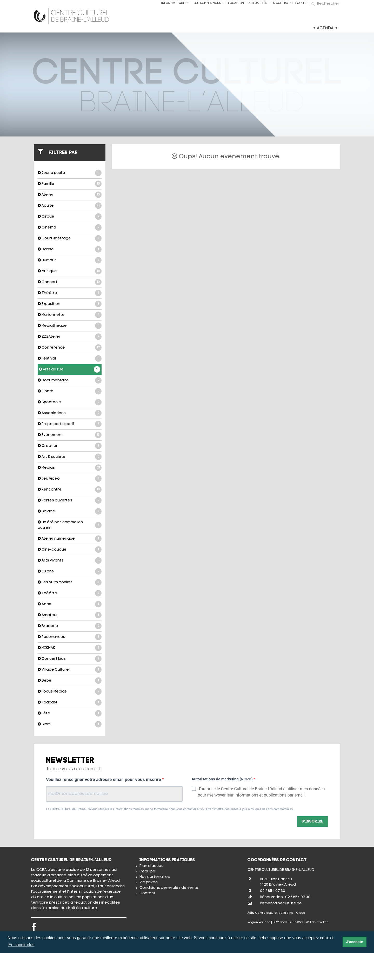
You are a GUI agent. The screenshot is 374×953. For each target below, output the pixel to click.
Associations (70, 413)
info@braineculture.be (281, 903)
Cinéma (70, 227)
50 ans (70, 571)
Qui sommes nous (208, 3)
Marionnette (70, 315)
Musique (70, 271)
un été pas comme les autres (70, 525)
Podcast (70, 702)
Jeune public (70, 173)
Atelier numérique (70, 539)
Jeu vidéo (70, 478)
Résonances (70, 637)
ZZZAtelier (70, 337)
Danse (70, 249)
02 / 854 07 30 (272, 891)
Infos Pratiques (175, 3)
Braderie (70, 626)
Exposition (70, 304)
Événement (70, 435)
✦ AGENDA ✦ (325, 28)
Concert (70, 282)
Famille (70, 184)
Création (70, 446)
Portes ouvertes (70, 500)
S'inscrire (312, 822)
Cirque (70, 216)
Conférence (70, 347)
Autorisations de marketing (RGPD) (223, 779)
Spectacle (70, 402)
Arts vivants (70, 560)
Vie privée (148, 882)
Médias (70, 468)
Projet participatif (70, 424)
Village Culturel (70, 670)
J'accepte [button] (354, 942)
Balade (70, 511)
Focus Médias (70, 691)
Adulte (70, 206)
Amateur (70, 615)
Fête (70, 713)
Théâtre (70, 293)
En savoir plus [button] (21, 945)
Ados (70, 604)
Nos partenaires (154, 877)
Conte (70, 391)
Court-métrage (70, 238)
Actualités (258, 3)
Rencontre (70, 489)
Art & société (70, 457)
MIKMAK (70, 648)
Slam (70, 724)
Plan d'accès (151, 866)
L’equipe (147, 871)
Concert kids (70, 659)
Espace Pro (281, 3)
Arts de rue (69, 369)
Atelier (70, 195)
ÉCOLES (300, 3)
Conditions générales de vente (168, 888)
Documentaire (70, 380)
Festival (70, 358)
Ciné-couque (70, 549)
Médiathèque (70, 326)
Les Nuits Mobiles (70, 582)
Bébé (70, 680)
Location (236, 3)
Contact (147, 893)
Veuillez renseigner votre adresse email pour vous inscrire (104, 779)
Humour (70, 260)
